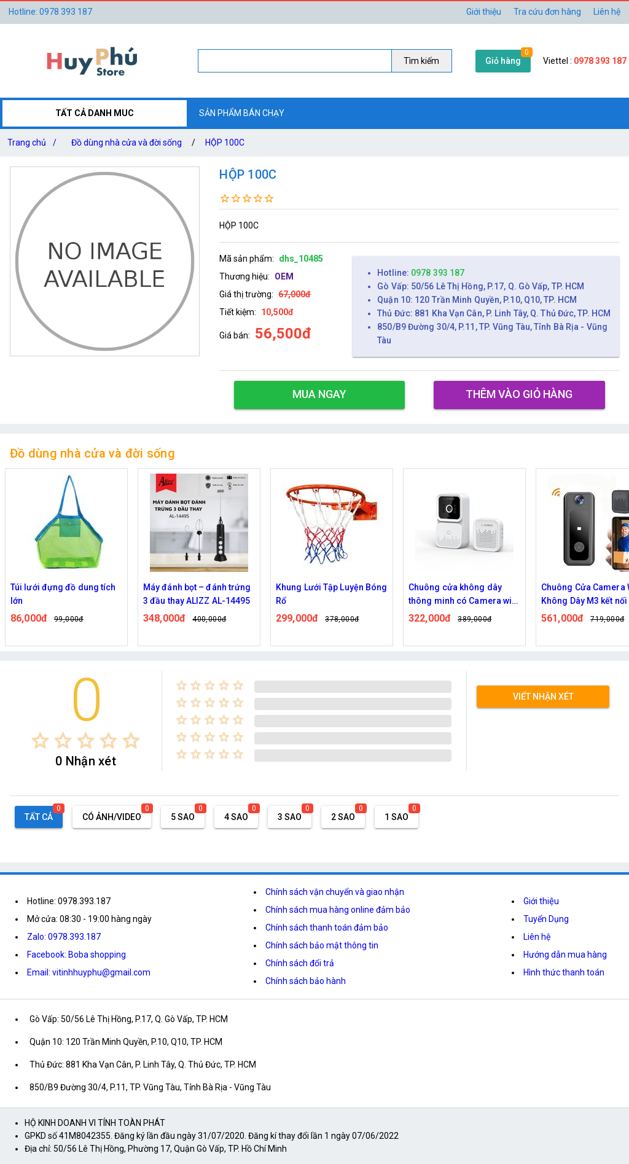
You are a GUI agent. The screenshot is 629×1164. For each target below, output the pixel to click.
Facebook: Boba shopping (76, 954)
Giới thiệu (483, 12)
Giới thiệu (541, 901)
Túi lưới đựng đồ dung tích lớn (63, 594)
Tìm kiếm (421, 61)
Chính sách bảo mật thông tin (321, 945)
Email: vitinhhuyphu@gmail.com (88, 972)
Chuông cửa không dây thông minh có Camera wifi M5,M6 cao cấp (463, 594)
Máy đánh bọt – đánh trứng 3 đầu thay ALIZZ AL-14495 (197, 594)
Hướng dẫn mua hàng (565, 954)
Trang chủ (34, 142)
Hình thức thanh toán (563, 972)
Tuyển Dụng (546, 919)
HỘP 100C (224, 142)
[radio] (40, 740)
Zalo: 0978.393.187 (64, 937)
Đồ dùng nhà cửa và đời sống (126, 142)
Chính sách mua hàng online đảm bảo (337, 910)
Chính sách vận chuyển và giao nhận (334, 892)
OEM (284, 276)
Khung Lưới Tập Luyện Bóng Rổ (332, 594)
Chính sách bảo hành (305, 981)
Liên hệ (606, 12)
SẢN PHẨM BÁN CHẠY (241, 113)
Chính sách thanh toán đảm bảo (326, 927)
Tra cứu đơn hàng (547, 12)
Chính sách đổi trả (299, 963)
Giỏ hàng (503, 61)
